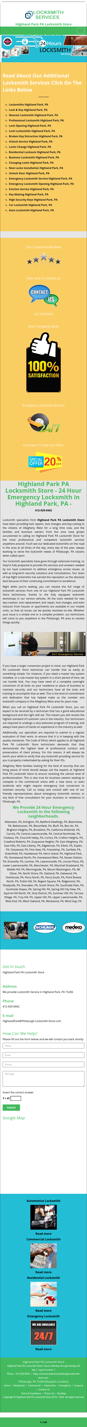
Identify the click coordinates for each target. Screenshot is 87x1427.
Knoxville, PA (15, 861)
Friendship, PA (56, 849)
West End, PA (13, 901)
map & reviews (46, 1370)
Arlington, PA (31, 822)
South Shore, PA (49, 885)
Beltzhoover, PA (22, 826)
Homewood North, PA (22, 857)
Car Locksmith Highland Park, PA (30, 205)
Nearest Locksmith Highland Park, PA (33, 115)
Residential (19, 1385)
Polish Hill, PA (28, 881)
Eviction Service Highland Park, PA (31, 189)
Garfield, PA (73, 849)
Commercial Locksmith (43, 1239)
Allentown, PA (13, 822)
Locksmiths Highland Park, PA (28, 104)
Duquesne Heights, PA (45, 841)
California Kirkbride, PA (65, 830)
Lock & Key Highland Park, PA (28, 110)
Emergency (64, 1385)
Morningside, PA (36, 869)
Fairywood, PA (19, 849)
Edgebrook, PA (50, 845)
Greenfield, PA (13, 853)
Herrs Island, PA (53, 853)
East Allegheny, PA (71, 841)
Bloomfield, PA (43, 826)
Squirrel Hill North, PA (17, 893)
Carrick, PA (13, 834)
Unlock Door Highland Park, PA (29, 173)
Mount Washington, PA (61, 869)
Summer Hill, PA (63, 893)
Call (43, 1422)
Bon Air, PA (71, 826)
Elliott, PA (66, 845)
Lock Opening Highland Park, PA (30, 126)
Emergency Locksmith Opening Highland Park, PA (41, 184)
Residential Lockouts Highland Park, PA (35, 152)
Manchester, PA (43, 865)
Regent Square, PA (49, 881)
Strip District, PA (42, 893)
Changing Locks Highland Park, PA (31, 163)
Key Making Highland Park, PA (28, 194)
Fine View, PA (37, 849)
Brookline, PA (42, 830)
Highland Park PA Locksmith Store (60, 520)
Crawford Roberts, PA (17, 841)
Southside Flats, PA (72, 885)
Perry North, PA (34, 877)
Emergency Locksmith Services (43, 405)
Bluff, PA (58, 826)
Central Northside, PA (66, 834)
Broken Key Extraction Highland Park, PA (36, 136)
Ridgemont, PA (71, 881)
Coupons (78, 1385)
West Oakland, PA (34, 901)
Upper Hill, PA (42, 897)
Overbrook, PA (14, 877)
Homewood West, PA (50, 857)
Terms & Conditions (31, 1393)
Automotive (50, 1385)
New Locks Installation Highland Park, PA (36, 168)
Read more (43, 1234)
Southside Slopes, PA (19, 889)
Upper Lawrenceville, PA (67, 897)
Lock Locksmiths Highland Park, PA (32, 131)
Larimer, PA (32, 861)
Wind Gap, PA (73, 901)
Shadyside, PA (11, 885)
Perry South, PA (54, 877)
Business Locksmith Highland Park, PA (34, 157)
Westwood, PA (55, 901)
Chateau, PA (11, 838)
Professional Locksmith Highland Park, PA (36, 120)
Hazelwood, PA (33, 853)
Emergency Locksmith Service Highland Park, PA (40, 178)
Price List (49, 1393)
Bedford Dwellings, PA (53, 822)
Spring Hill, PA (41, 889)
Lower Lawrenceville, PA (18, 865)
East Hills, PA (12, 845)
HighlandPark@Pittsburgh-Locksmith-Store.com (32, 1021)
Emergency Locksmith (43, 1316)
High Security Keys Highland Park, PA (33, 199)
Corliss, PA (51, 838)
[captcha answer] (16, 1098)
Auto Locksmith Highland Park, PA (31, 210)
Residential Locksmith (43, 1278)
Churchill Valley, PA (31, 838)
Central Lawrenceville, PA (36, 834)
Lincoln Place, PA (73, 861)
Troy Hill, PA (25, 897)
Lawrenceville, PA (50, 861)
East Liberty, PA (30, 845)
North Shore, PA (33, 873)
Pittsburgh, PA (65, 551)
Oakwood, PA (68, 873)
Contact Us (44, 1389)
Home (7, 1385)
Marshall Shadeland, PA (68, 865)
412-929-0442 (43, 314)
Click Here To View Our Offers (43, 445)
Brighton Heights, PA (19, 830)
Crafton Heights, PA (71, 838)
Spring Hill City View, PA (66, 889)
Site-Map (61, 1393)
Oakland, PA (51, 873)
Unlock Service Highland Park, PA (30, 141)
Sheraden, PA (29, 885)
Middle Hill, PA (16, 869)
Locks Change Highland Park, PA (30, 147)
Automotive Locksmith (43, 1201)
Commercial (34, 1385)
